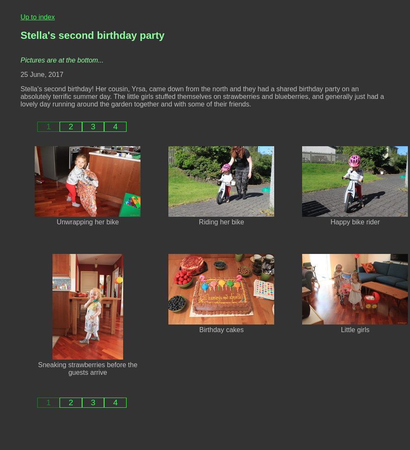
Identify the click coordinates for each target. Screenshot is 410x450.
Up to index (37, 17)
